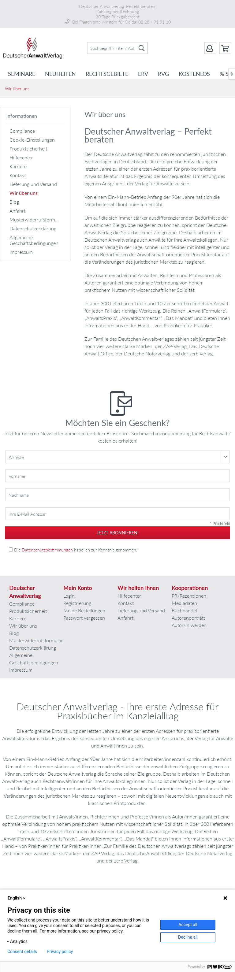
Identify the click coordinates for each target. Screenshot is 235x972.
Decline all (188, 937)
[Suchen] (142, 48)
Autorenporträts (189, 618)
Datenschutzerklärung (32, 228)
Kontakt (17, 175)
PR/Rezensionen (189, 596)
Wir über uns (23, 193)
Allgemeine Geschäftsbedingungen (33, 240)
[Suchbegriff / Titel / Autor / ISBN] (117, 48)
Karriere (18, 166)
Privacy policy (60, 951)
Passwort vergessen (84, 618)
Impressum (21, 252)
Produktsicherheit (28, 148)
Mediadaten (184, 603)
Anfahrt (17, 210)
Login (69, 596)
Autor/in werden (189, 625)
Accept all (187, 924)
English (17, 898)
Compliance (22, 131)
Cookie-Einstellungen (32, 140)
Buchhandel (184, 610)
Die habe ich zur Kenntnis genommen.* (76, 549)
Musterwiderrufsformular (36, 219)
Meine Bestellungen (84, 610)
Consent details (22, 951)
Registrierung (77, 603)
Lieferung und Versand (33, 184)
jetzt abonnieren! (118, 532)
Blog (14, 202)
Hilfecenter (21, 157)
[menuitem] (117, 48)
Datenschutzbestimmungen (47, 549)
